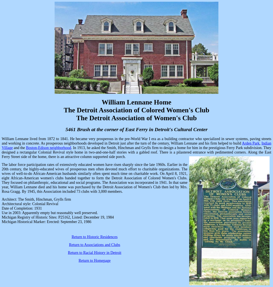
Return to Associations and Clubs (94, 245)
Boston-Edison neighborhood (48, 148)
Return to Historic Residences (95, 237)
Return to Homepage (95, 260)
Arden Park (251, 143)
